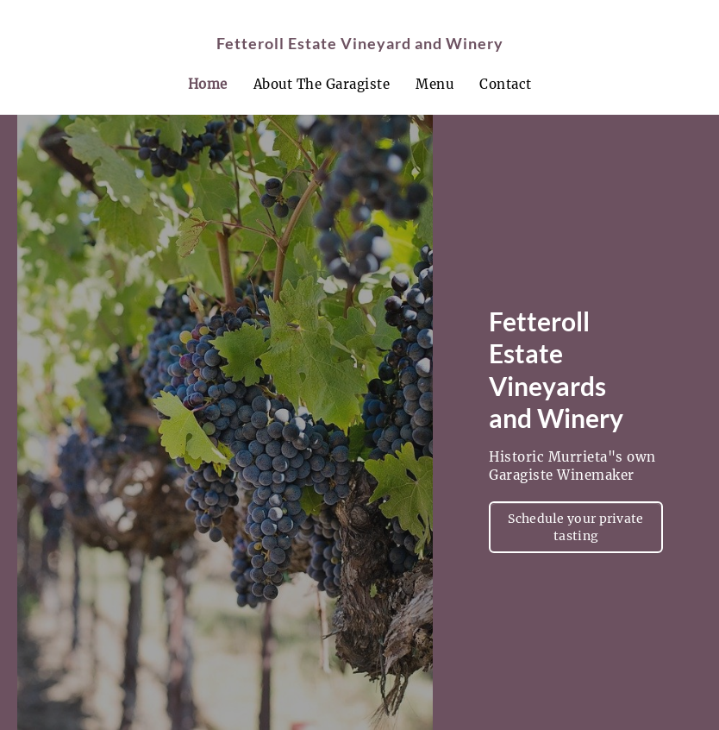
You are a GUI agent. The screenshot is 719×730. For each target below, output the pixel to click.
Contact (505, 84)
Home (208, 84)
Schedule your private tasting (575, 527)
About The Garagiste (322, 84)
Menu (434, 84)
